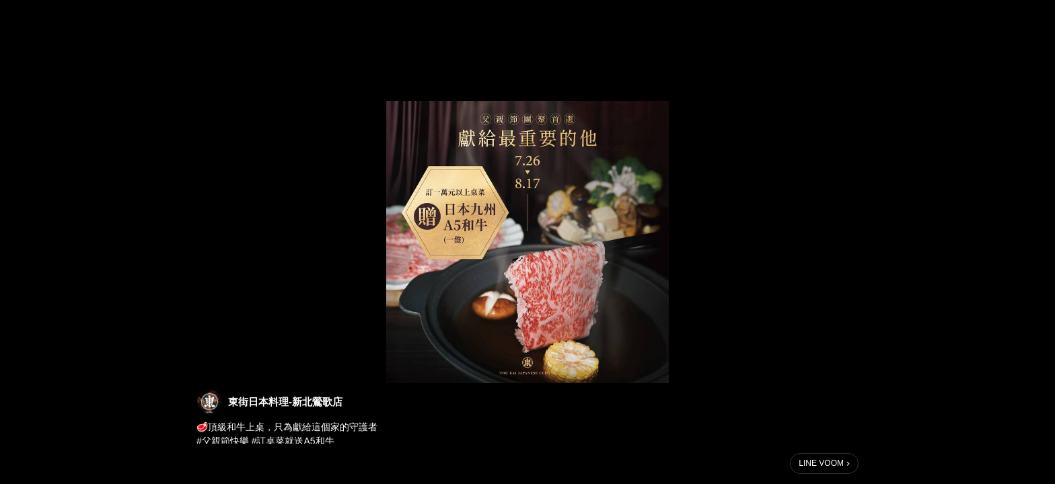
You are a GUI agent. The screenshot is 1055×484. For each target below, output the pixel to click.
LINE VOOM (821, 463)
